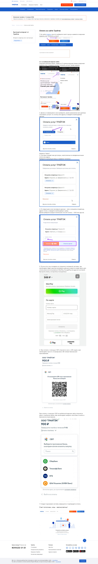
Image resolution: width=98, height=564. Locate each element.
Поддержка (50, 9)
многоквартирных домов (68, 19)
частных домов (78, 19)
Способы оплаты (64, 9)
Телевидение (30, 9)
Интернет (22, 9)
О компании (24, 4)
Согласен (82, 561)
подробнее (54, 560)
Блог (41, 4)
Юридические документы (37, 549)
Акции (56, 9)
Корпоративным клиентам (55, 549)
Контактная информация (37, 554)
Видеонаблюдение (40, 9)
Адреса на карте (53, 552)
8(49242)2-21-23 (82, 1)
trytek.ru (48, 34)
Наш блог (51, 547)
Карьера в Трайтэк (33, 4)
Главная (13, 25)
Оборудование (74, 9)
